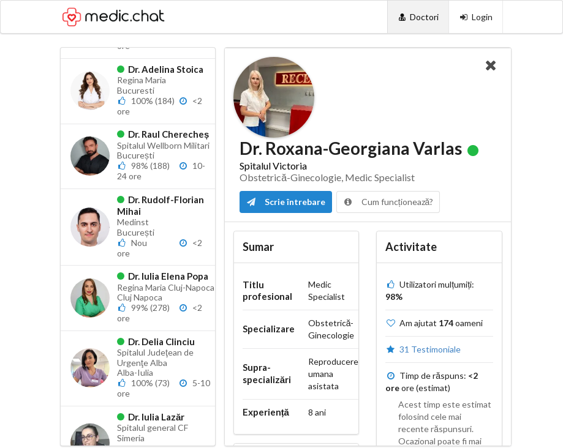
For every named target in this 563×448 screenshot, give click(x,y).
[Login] (475, 17)
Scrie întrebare (285, 201)
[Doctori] (418, 17)
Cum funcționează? (388, 201)
